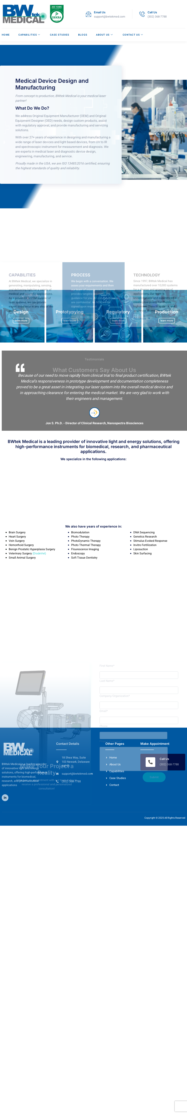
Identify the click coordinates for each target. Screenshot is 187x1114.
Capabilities (29, 35)
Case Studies (59, 35)
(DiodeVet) (39, 553)
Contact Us (133, 35)
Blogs (82, 35)
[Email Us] (88, 14)
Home (6, 35)
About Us (104, 35)
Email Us (100, 12)
